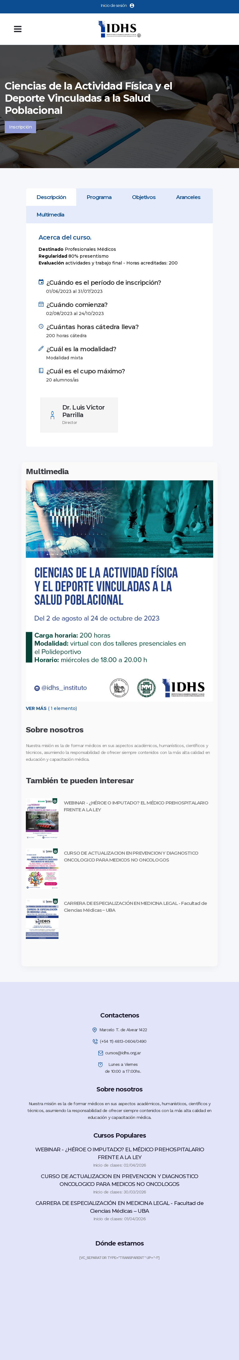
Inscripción (20, 127)
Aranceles (188, 197)
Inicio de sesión (117, 5)
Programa (99, 197)
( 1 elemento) (51, 708)
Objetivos (144, 197)
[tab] (51, 197)
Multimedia (50, 214)
